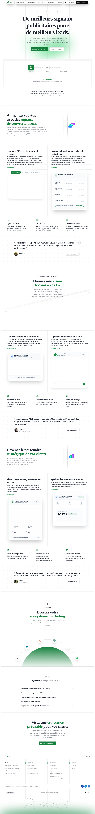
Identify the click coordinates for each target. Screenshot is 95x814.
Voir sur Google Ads (80, 206)
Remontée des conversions (13, 771)
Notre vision (30, 765)
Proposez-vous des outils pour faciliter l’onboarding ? (47, 705)
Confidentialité (34, 786)
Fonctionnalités (32, 2)
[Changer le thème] (65, 2)
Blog (51, 771)
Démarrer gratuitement (39, 49)
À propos (74, 765)
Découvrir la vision (57, 49)
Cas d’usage (53, 765)
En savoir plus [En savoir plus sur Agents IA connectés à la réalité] (55, 348)
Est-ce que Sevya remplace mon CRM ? (47, 693)
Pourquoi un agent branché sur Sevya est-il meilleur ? (47, 688)
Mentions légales (9, 786)
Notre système (20, 2)
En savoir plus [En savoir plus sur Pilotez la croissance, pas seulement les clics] (11, 494)
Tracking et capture (11, 765)
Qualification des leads (12, 768)
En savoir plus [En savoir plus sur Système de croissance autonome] (55, 489)
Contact (60, 2)
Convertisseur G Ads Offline (57, 779)
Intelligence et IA (11, 773)
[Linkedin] (89, 756)
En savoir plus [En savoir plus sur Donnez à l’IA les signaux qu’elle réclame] (11, 167)
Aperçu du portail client (56, 773)
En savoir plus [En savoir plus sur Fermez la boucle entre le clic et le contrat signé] (55, 167)
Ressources (51, 2)
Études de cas (53, 768)
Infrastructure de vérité (33, 771)
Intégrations (42, 2)
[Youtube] (86, 756)
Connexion (71, 2)
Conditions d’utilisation (22, 786)
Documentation (54, 776)
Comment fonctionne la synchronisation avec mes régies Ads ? (47, 697)
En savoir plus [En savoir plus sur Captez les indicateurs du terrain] (11, 348)
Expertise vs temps (32, 773)
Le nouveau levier (32, 768)
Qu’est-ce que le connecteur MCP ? (47, 701)
